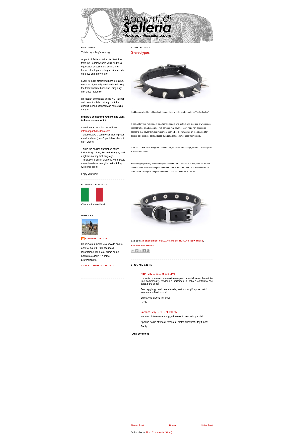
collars (164, 241)
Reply (144, 302)
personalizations (142, 245)
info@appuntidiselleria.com (95, 131)
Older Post (207, 425)
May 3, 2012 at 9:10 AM (164, 312)
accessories (150, 241)
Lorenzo (145, 312)
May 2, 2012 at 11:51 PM (161, 274)
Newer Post (137, 425)
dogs (174, 241)
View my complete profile (98, 265)
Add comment (140, 333)
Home (172, 425)
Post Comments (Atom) (159, 432)
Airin (143, 274)
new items (196, 241)
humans (184, 241)
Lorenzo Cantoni (96, 239)
